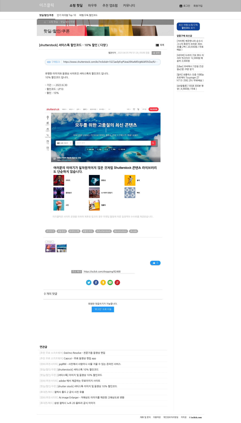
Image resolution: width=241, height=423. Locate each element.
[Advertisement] (102, 331)
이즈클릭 (46, 5)
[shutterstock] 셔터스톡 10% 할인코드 (69, 369)
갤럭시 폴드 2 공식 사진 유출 (62, 392)
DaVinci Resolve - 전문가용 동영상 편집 (72, 353)
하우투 (92, 5)
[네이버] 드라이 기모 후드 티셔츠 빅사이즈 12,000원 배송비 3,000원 (190, 58)
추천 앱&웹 (110, 5)
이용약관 (157, 417)
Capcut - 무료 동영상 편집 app (68, 358)
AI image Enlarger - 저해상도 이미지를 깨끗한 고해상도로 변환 (82, 397)
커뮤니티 (129, 5)
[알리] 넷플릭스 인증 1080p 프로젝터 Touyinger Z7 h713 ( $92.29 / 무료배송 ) (190, 78)
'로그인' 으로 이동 (102, 309)
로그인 (184, 6)
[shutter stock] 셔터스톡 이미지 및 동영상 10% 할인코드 (78, 386)
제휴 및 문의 (145, 417)
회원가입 (198, 6)
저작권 (183, 417)
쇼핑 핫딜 (76, 5)
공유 (156, 53)
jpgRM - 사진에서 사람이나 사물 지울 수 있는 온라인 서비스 (80, 364)
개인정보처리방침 (170, 417)
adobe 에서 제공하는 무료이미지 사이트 (70, 381)
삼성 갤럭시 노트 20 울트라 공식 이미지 (67, 403)
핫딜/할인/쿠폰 (68, 22)
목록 (159, 45)
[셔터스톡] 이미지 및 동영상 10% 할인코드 (71, 375)
